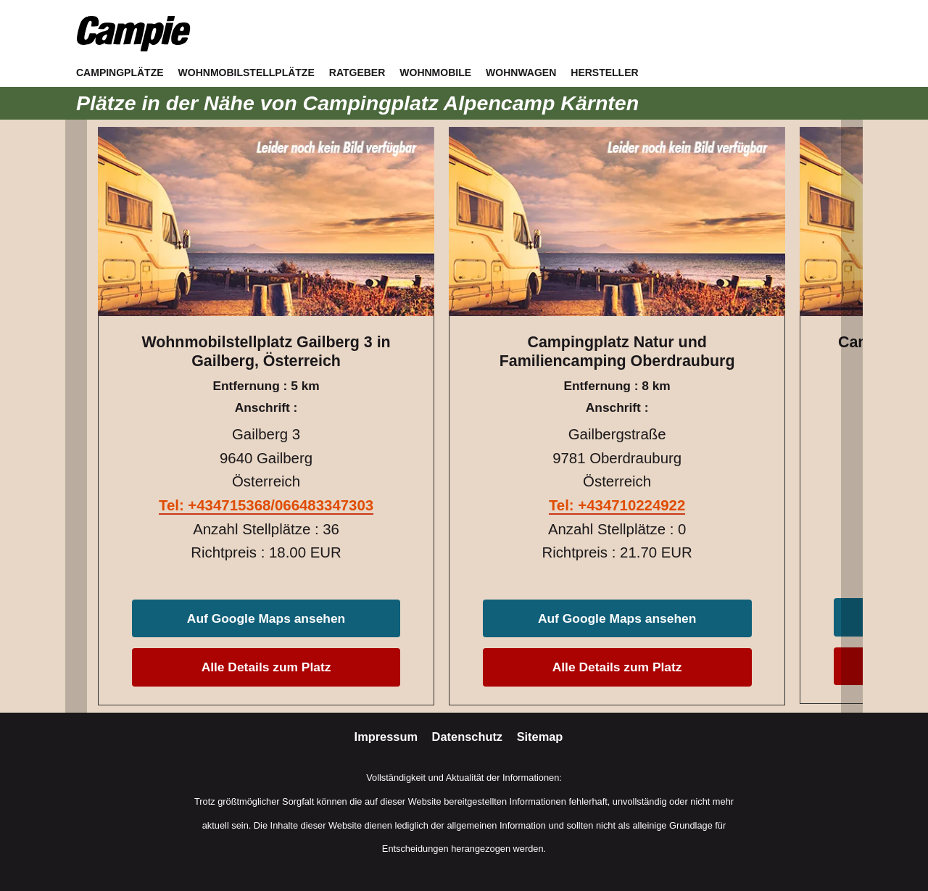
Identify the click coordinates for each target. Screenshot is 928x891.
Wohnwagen (521, 72)
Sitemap (540, 736)
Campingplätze (120, 72)
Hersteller (604, 72)
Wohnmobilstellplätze (246, 72)
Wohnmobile (435, 72)
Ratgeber (357, 72)
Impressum (388, 736)
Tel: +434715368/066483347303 (266, 505)
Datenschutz (469, 736)
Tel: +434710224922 (617, 505)
